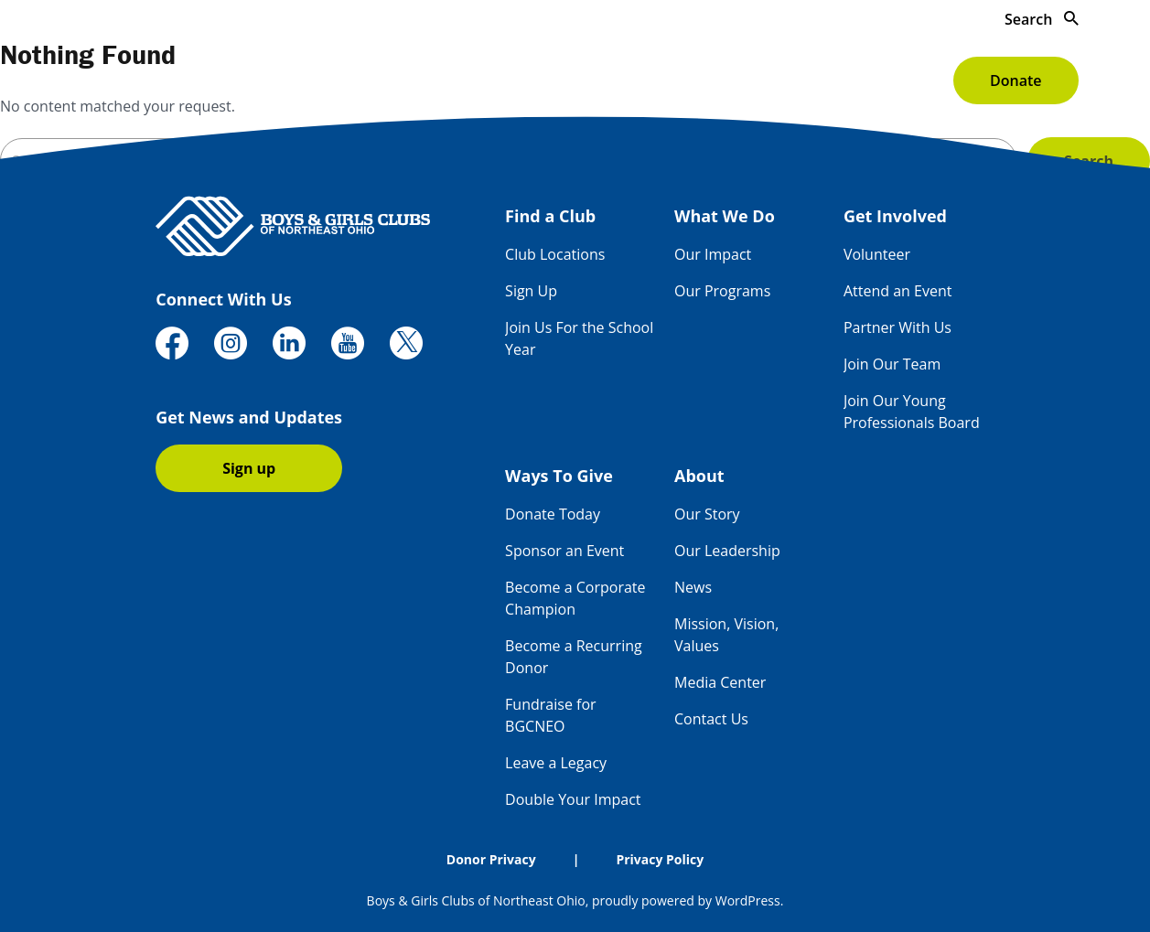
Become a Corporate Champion (575, 598)
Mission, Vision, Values (726, 635)
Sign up (248, 468)
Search (1041, 19)
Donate (1015, 80)
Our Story (707, 514)
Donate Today (552, 514)
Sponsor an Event (564, 551)
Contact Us (711, 719)
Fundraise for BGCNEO (550, 715)
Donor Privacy (491, 859)
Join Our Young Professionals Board (912, 412)
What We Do (460, 80)
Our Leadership (727, 551)
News (693, 587)
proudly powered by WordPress (686, 900)
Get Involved (609, 80)
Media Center (720, 682)
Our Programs (722, 291)
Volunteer (877, 254)
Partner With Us (897, 327)
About (887, 80)
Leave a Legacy (556, 763)
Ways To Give (760, 80)
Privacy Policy (660, 859)
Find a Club (317, 80)
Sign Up (531, 291)
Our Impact (712, 254)
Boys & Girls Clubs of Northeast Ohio (476, 900)
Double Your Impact (572, 799)
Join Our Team (892, 364)
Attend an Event (898, 291)
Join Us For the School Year (579, 338)
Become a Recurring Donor (573, 657)
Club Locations (555, 254)
